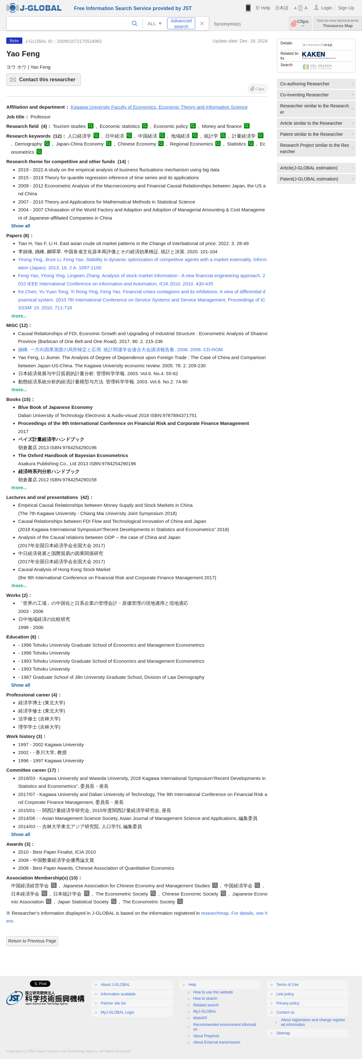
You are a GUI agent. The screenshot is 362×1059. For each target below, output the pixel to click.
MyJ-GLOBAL (205, 1011)
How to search (205, 998)
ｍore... (19, 315)
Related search (206, 1005)
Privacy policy (287, 1003)
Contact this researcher (49, 81)
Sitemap (283, 1033)
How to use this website (213, 992)
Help (265, 7)
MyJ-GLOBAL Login (117, 1012)
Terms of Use (287, 984)
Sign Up (346, 7)
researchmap (215, 913)
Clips (303, 23)
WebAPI (200, 1018)
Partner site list (113, 1003)
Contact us (285, 1012)
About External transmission (216, 1042)
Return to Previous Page (32, 940)
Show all (20, 225)
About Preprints (206, 1036)
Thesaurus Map (338, 23)
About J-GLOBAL (115, 984)
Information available (118, 994)
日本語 (281, 7)
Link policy (285, 994)
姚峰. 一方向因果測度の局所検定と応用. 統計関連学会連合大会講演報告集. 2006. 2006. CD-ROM (120, 349)
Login (326, 7)
